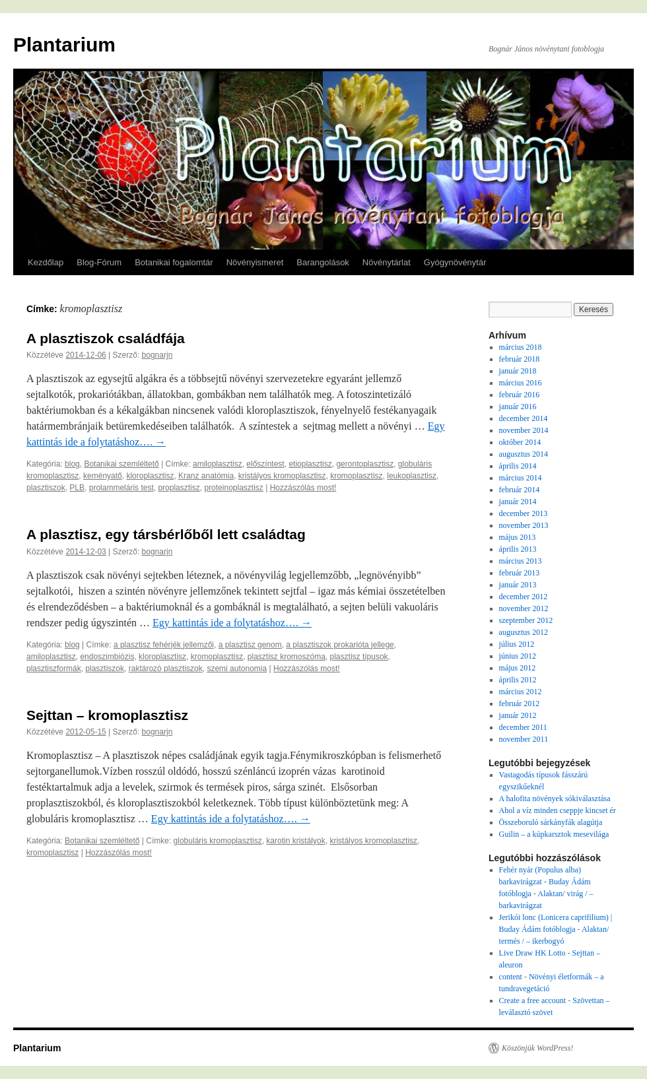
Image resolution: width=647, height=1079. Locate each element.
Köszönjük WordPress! (537, 1048)
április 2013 (518, 549)
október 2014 (520, 442)
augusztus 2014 (523, 454)
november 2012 (524, 608)
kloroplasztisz (150, 475)
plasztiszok (45, 487)
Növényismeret (255, 262)
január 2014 (518, 501)
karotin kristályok (295, 840)
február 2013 (519, 572)
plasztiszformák (53, 668)
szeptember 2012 (526, 620)
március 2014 (520, 477)
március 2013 (520, 561)
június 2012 (517, 656)
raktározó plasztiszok (166, 668)
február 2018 (519, 359)
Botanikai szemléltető (121, 464)
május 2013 (517, 537)
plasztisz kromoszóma (286, 656)
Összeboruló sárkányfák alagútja (551, 822)
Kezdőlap (45, 262)
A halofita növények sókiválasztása (555, 798)
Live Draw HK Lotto (532, 953)
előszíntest (265, 464)
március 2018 (520, 347)
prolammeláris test (121, 487)
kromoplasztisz (356, 475)
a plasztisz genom (250, 644)
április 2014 (518, 466)
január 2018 (518, 371)
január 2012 (518, 715)
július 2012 (517, 644)
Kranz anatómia (206, 475)
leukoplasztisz (411, 475)
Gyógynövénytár (455, 262)
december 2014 (523, 418)
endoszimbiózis (107, 656)
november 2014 (524, 430)
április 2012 (518, 679)
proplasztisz (178, 487)
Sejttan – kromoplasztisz (107, 715)
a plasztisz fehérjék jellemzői (164, 644)
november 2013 (524, 525)
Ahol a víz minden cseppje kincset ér (557, 810)
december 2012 (523, 596)
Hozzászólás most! (303, 487)
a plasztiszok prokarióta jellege (339, 644)
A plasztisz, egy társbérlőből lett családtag (166, 534)
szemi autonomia (237, 668)
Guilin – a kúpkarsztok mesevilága (554, 834)
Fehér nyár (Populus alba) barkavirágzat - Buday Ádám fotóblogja (545, 881)
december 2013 (523, 513)
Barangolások (322, 262)
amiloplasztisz (217, 464)
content (510, 976)
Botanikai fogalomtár (174, 262)
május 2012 (517, 667)
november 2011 (524, 739)
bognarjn (157, 355)
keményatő (102, 475)
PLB (77, 487)
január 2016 (518, 406)
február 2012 (519, 703)
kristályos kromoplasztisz (282, 475)
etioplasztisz (310, 464)
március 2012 (520, 691)
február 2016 (519, 394)
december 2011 (523, 727)
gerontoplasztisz (364, 464)
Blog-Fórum (99, 262)
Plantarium (64, 44)
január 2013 (518, 584)
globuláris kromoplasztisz (218, 840)
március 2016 (520, 382)
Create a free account (532, 1000)
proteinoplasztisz (233, 487)
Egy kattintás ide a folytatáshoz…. (232, 622)
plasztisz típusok (359, 656)
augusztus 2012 (523, 632)
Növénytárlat (386, 262)
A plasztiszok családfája (105, 338)
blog (72, 464)
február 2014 (519, 489)
